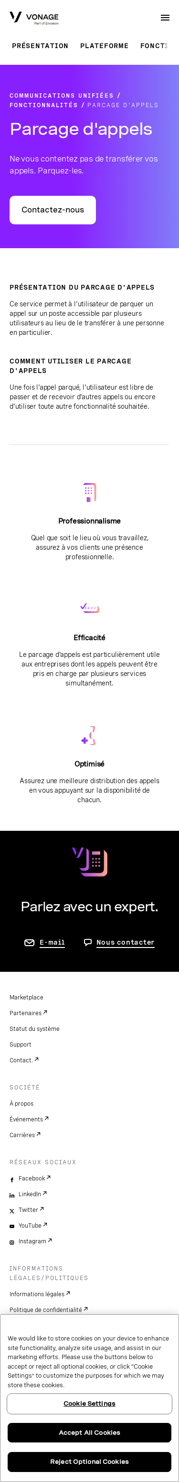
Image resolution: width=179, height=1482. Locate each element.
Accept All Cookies (89, 1432)
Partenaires (26, 1013)
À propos (21, 1103)
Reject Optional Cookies (89, 1461)
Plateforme (104, 46)
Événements (26, 1119)
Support (21, 1044)
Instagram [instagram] (32, 1241)
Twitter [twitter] (28, 1210)
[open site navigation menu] (165, 17)
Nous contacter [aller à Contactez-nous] (125, 942)
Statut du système (35, 1029)
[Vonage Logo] (34, 19)
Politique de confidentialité (46, 1310)
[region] (89, 1398)
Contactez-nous (52, 209)
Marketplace (26, 997)
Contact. (21, 1060)
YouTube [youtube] (30, 1225)
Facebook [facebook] (32, 1178)
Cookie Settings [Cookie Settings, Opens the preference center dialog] (89, 1403)
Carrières (22, 1135)
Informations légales (37, 1294)
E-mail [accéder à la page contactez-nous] (52, 942)
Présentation (40, 46)
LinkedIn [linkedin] (30, 1194)
